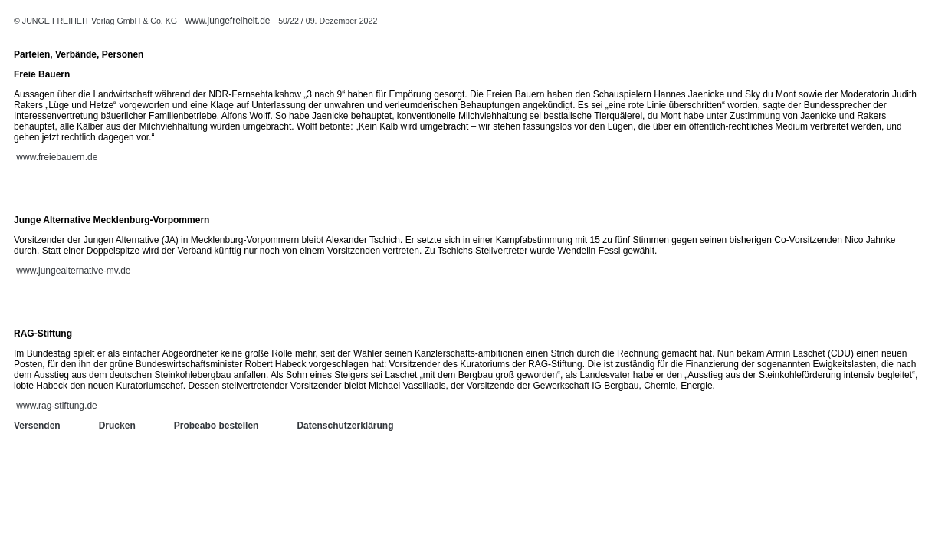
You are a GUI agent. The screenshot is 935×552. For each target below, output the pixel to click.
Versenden (37, 425)
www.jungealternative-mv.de (73, 270)
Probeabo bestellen (216, 425)
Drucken (117, 425)
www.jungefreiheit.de (228, 20)
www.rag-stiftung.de (56, 405)
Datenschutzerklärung (345, 425)
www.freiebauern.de (56, 157)
